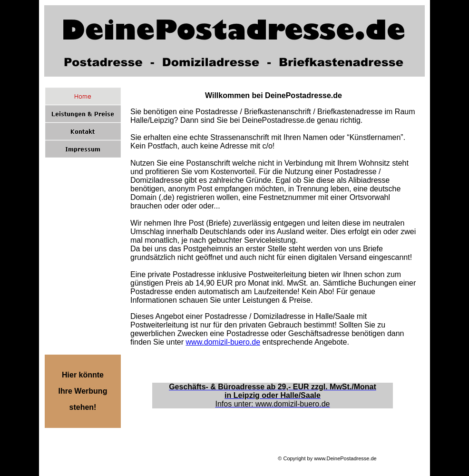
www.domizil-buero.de (223, 342)
